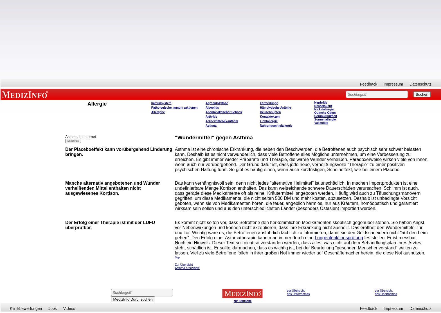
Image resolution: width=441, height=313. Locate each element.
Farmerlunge (269, 103)
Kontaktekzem (270, 116)
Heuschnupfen (270, 112)
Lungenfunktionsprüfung (339, 237)
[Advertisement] (221, 39)
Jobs (52, 308)
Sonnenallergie (325, 119)
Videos (69, 308)
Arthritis (211, 116)
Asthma (211, 125)
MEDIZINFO (26, 94)
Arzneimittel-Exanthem (222, 121)
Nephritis (320, 102)
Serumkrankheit (325, 116)
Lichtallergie (269, 121)
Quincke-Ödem (325, 112)
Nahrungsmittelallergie (276, 125)
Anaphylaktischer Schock (224, 112)
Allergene (158, 112)
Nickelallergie (324, 109)
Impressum (393, 84)
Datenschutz (420, 84)
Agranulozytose (217, 103)
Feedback (368, 84)
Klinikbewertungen (26, 308)
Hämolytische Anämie (275, 107)
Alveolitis (212, 107)
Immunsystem (161, 103)
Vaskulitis (321, 122)
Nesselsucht (323, 106)
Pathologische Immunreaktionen (174, 107)
